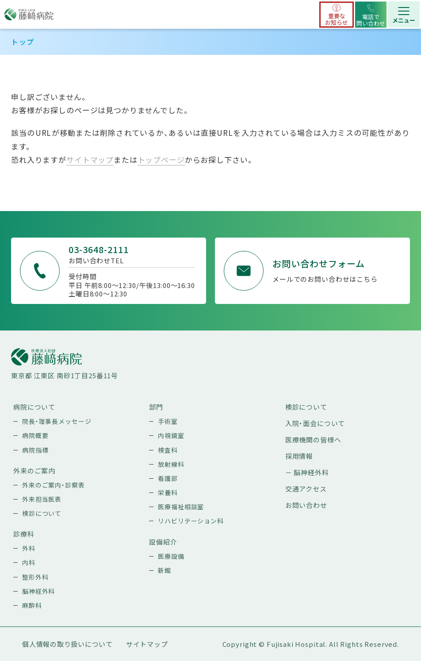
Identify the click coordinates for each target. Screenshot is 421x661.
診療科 (23, 533)
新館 (164, 570)
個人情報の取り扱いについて (67, 644)
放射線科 (171, 464)
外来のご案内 (34, 470)
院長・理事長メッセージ (56, 421)
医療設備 (171, 556)
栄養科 (168, 492)
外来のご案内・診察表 (53, 484)
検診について (41, 513)
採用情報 (299, 456)
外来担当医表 (41, 499)
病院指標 (35, 450)
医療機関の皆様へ (313, 439)
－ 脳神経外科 (307, 472)
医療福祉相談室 (181, 506)
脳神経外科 (38, 591)
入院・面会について (315, 423)
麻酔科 (32, 605)
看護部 (168, 478)
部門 (156, 406)
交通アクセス (306, 488)
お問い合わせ (306, 505)
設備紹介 (163, 541)
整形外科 (35, 577)
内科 (28, 562)
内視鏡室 (171, 435)
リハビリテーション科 (191, 520)
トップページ (161, 159)
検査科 (168, 450)
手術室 (168, 421)
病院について (34, 406)
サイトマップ (90, 159)
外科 (28, 548)
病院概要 (35, 435)
